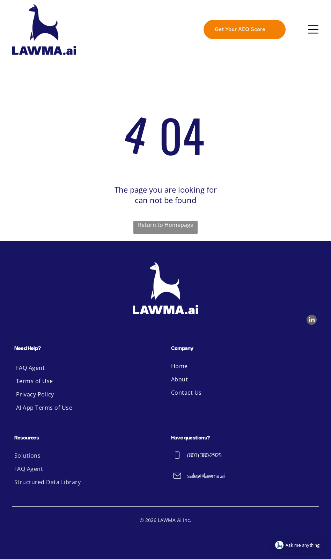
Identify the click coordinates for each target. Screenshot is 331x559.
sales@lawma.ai (206, 476)
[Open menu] (313, 29)
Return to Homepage (165, 225)
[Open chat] (297, 545)
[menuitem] (87, 367)
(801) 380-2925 (204, 455)
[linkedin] (312, 321)
